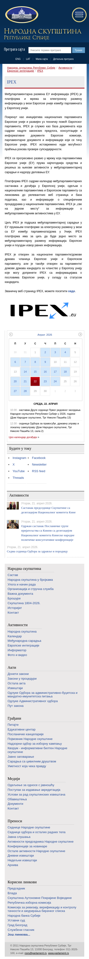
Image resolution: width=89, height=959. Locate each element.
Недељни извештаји (22, 860)
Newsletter (39, 464)
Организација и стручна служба (31, 589)
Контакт (13, 612)
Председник (16, 888)
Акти (12, 667)
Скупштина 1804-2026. (24, 603)
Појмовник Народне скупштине (30, 739)
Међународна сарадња (24, 640)
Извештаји (15, 688)
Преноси (15, 821)
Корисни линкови (22, 882)
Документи (15, 803)
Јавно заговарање (21, 756)
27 (15, 391)
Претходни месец (11, 334)
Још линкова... (19, 934)
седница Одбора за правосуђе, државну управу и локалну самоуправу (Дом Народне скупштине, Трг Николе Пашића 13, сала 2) (44, 427)
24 (55, 381)
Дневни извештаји (21, 855)
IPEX (40, 70)
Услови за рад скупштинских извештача (36, 794)
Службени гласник (21, 930)
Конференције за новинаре (27, 846)
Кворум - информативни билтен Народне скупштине (37, 750)
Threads (18, 478)
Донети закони (18, 674)
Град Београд (17, 925)
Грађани (14, 718)
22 (35, 381)
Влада (12, 893)
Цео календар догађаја (23, 437)
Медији (14, 778)
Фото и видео (17, 655)
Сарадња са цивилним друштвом (32, 761)
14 (25, 371)
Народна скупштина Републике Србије (31, 67)
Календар (15, 636)
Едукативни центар (22, 729)
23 (45, 381)
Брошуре (14, 598)
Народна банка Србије (24, 915)
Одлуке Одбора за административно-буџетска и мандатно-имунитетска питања (42, 694)
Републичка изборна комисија (29, 902)
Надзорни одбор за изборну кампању (35, 743)
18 (65, 371)
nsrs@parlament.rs (36, 953)
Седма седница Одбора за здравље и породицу (37, 551)
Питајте (13, 724)
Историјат (15, 608)
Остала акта (16, 683)
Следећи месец (80, 334)
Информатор (17, 650)
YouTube (19, 471)
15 (35, 371)
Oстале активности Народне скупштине (36, 851)
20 (15, 381)
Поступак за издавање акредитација (34, 790)
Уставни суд (16, 920)
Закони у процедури (22, 678)
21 (25, 381)
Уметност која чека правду (27, 766)
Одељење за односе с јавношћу (31, 785)
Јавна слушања (19, 837)
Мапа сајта (42, 59)
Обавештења (17, 799)
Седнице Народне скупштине (29, 827)
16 (45, 371)
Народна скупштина (24, 568)
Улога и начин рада (22, 584)
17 (55, 371)
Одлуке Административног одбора (33, 701)
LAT (28, 59)
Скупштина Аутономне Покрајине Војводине (40, 898)
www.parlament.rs (58, 953)
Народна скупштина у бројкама (30, 579)
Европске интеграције (20, 70)
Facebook (39, 458)
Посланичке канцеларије (26, 734)
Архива (13, 865)
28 (25, 391)
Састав (13, 575)
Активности (65, 67)
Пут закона (15, 706)
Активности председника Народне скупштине (41, 841)
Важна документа (20, 593)
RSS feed (38, 471)
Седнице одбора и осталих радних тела (37, 832)
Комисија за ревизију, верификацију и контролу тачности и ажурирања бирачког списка (42, 909)
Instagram (19, 458)
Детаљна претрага (63, 59)
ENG (18, 59)
